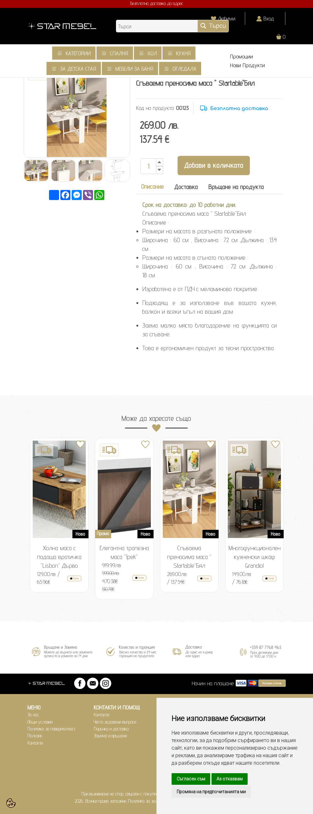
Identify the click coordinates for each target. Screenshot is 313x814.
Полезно (34, 736)
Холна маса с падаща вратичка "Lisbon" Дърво (59, 556)
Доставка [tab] (186, 187)
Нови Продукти (247, 65)
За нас (33, 715)
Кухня (183, 53)
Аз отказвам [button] (230, 778)
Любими (226, 18)
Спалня (119, 53)
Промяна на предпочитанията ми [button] (211, 791)
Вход (268, 18)
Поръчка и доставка (111, 729)
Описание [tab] (152, 186)
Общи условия (40, 722)
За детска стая (78, 68)
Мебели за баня (134, 68)
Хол (152, 53)
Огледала (184, 68)
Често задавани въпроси (115, 722)
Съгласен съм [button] (191, 778)
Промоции (241, 56)
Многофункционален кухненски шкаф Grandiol (254, 556)
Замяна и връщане (110, 736)
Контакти (35, 743)
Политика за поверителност (51, 729)
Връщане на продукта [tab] (236, 187)
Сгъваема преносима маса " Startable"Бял (189, 556)
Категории (78, 53)
